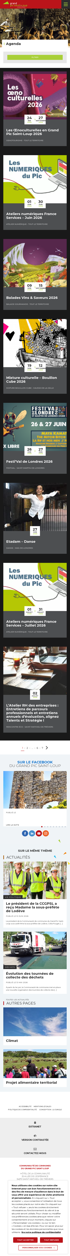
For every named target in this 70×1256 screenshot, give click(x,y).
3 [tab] (47, 829)
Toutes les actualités (17, 1003)
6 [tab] (56, 829)
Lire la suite (12, 828)
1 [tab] (42, 829)
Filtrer (35, 57)
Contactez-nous (35, 1154)
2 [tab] (44, 829)
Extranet (35, 1127)
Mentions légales (42, 1109)
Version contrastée (35, 1141)
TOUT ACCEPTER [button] (25, 1239)
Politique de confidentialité (22, 1113)
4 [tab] (50, 829)
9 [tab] (65, 829)
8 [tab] (62, 829)
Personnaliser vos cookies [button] (37, 1248)
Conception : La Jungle (50, 1113)
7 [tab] (59, 829)
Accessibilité (25, 1109)
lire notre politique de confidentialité (43, 1231)
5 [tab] (53, 829)
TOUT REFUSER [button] (51, 1239)
